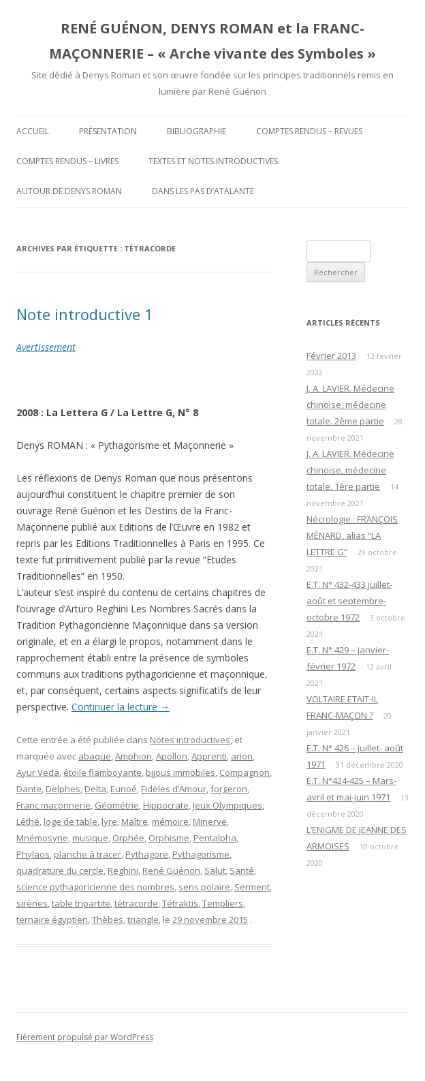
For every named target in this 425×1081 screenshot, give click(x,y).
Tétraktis (180, 903)
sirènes (32, 903)
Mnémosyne (42, 838)
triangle (143, 919)
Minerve (210, 821)
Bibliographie (196, 131)
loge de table (70, 821)
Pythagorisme (201, 854)
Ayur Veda (37, 772)
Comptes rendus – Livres (67, 161)
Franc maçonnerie (53, 805)
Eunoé (123, 789)
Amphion (133, 756)
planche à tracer (87, 854)
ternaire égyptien (52, 919)
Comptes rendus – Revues (309, 131)
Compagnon (244, 772)
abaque (94, 756)
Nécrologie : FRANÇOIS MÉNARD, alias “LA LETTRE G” (352, 535)
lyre (109, 821)
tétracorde (136, 903)
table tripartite (81, 903)
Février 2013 (331, 355)
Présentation (108, 131)
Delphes (63, 789)
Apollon (171, 756)
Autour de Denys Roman (69, 191)
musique (90, 838)
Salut (214, 870)
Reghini (123, 870)
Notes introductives (190, 740)
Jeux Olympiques (227, 805)
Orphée (128, 838)
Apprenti (209, 756)
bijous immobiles (180, 772)
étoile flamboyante (102, 772)
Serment (252, 887)
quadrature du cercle (60, 870)
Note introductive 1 (84, 314)
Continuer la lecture (121, 706)
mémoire (170, 821)
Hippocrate (166, 805)
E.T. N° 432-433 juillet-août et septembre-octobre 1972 (349, 600)
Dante (29, 789)
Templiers (222, 903)
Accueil (32, 131)
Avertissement (46, 347)
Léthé (28, 821)
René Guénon (171, 870)
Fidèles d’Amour (173, 789)
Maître (134, 821)
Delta (95, 789)
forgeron (228, 789)
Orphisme (168, 838)
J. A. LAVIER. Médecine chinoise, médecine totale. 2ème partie (350, 404)
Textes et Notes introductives (213, 161)
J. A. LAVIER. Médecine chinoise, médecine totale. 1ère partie (350, 470)
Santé (242, 870)
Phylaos (33, 854)
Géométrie (117, 805)
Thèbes (107, 919)
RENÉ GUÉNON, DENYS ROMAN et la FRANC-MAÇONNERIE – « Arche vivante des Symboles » (212, 41)
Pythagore (146, 854)
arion (242, 756)
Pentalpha (214, 838)
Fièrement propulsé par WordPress (84, 1037)
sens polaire (204, 887)
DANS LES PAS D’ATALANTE (203, 191)
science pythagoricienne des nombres (95, 887)
